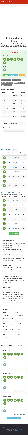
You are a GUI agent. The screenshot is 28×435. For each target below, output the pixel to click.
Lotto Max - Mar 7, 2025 (19, 368)
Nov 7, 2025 (15, 200)
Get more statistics (14, 233)
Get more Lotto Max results (14, 417)
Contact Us (18, 430)
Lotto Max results (14, 75)
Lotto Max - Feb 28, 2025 (19, 414)
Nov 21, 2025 (16, 171)
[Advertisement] (14, 21)
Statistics (6, 75)
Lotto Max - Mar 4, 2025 (19, 391)
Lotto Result (13, 430)
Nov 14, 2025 (16, 209)
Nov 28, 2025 (16, 167)
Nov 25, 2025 (16, 157)
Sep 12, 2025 (16, 176)
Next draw (22, 75)
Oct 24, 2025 (15, 181)
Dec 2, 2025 (15, 162)
